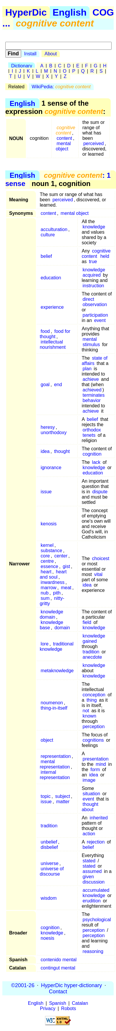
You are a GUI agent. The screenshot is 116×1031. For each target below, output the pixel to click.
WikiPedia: (61, 86)
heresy (48, 427)
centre (47, 561)
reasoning (93, 951)
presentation (96, 758)
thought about (90, 807)
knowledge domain (51, 614)
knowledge (94, 226)
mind (101, 764)
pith (57, 592)
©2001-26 (22, 985)
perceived (93, 143)
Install (30, 53)
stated (89, 860)
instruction (93, 285)
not (86, 710)
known (89, 715)
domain (62, 627)
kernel (47, 545)
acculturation (54, 229)
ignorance (51, 467)
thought (62, 451)
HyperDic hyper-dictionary (71, 985)
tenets (89, 435)
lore (45, 643)
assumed (92, 871)
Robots (68, 1008)
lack (96, 462)
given (88, 876)
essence (49, 566)
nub (45, 592)
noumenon (52, 702)
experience (52, 307)
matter (62, 801)
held (104, 256)
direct (88, 299)
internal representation (55, 775)
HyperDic (26, 12)
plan (87, 368)
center (60, 555)
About (50, 53)
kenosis (49, 523)
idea (45, 451)
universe (49, 863)
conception (94, 694)
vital (98, 574)
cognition (92, 453)
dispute (99, 491)
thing (92, 700)
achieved (92, 389)
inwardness (52, 582)
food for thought (55, 334)
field (87, 622)
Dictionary (21, 65)
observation (95, 304)
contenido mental (59, 959)
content (64, 138)
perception (94, 726)
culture (48, 234)
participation (95, 315)
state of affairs (94, 361)
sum (45, 598)
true (93, 261)
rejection (96, 841)
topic (46, 796)
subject (62, 796)
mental (90, 339)
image (89, 780)
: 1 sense (58, 179)
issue (46, 491)
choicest (101, 558)
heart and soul (53, 574)
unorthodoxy (54, 432)
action (89, 833)
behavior (92, 400)
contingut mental (58, 967)
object (47, 740)
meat (66, 587)
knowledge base (51, 625)
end (58, 384)
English (70, 12)
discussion (94, 881)
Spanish (57, 1003)
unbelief (49, 841)
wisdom (49, 898)
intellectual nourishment (53, 344)
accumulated (96, 890)
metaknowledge (57, 670)
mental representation (55, 764)
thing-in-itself (54, 707)
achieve (91, 379)
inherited (99, 817)
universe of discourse (52, 871)
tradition (91, 651)
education (51, 277)
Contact (58, 991)
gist (66, 566)
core (45, 555)
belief (46, 256)
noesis (47, 938)
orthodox (92, 429)
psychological (97, 919)
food (45, 331)
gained (90, 641)
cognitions (93, 740)
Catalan (80, 1003)
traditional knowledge (57, 646)
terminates (94, 395)
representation (56, 756)
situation (91, 793)
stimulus (91, 344)
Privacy (47, 1008)
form (95, 769)
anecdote (92, 657)
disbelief (49, 847)
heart (46, 571)
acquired (92, 275)
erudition (92, 900)
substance (51, 550)
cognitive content (96, 253)
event (100, 320)
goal (45, 384)
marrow (48, 587)
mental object (63, 146)
